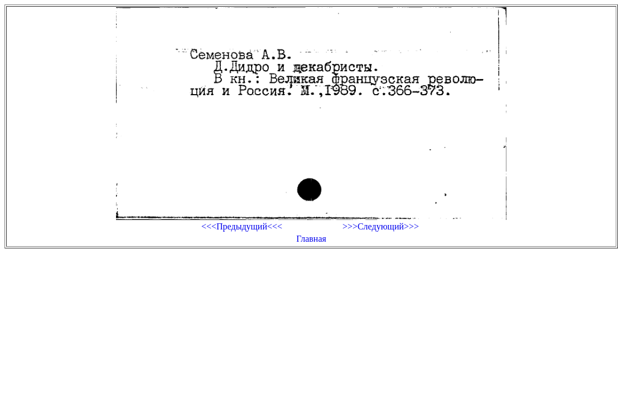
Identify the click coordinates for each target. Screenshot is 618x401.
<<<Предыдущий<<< (241, 226)
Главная (311, 238)
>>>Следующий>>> (380, 226)
